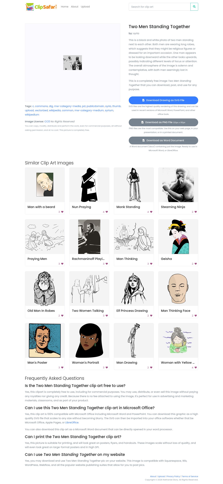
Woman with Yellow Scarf (181, 362)
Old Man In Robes (41, 310)
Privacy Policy (173, 476)
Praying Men (37, 259)
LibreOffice (71, 422)
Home (65, 6)
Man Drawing (127, 362)
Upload (85, 6)
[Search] (160, 7)
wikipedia (55, 110)
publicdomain (95, 106)
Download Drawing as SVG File (163, 100)
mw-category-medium (89, 110)
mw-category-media (67, 106)
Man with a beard (41, 207)
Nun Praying (81, 207)
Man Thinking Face (175, 310)
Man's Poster (37, 362)
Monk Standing (128, 207)
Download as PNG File (163, 122)
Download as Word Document (163, 140)
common (67, 110)
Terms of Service (190, 476)
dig (51, 106)
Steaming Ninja (173, 207)
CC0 (47, 121)
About (74, 6)
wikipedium (32, 114)
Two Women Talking (88, 310)
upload (29, 110)
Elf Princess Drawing (132, 310)
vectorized (41, 110)
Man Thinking (127, 259)
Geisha (166, 259)
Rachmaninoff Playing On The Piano (100, 259)
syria (108, 106)
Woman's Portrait (85, 362)
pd (84, 106)
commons (41, 106)
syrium (109, 110)
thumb (116, 106)
